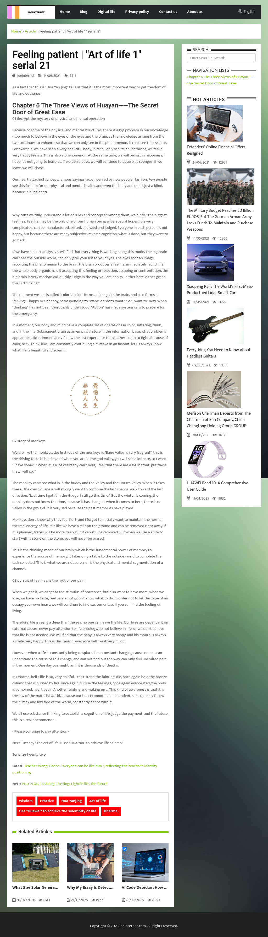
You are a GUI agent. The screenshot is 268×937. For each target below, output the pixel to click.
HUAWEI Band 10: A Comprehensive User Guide (217, 486)
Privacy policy (137, 11)
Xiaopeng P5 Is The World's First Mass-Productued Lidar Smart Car (220, 289)
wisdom (26, 801)
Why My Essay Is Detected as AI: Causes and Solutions (90, 888)
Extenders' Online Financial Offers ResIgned (216, 150)
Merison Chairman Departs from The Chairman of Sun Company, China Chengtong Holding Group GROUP (219, 420)
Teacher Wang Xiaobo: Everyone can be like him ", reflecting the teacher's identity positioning (84, 769)
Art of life (97, 801)
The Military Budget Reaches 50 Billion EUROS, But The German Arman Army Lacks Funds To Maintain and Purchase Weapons (220, 220)
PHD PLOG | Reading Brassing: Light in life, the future (64, 784)
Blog (83, 11)
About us (195, 11)
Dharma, (111, 811)
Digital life (106, 11)
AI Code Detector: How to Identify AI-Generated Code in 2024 (145, 888)
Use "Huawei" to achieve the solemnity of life (57, 811)
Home (65, 11)
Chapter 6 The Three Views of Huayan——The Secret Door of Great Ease (221, 80)
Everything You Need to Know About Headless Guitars (219, 353)
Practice (47, 801)
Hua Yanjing (71, 801)
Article (30, 31)
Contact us (168, 11)
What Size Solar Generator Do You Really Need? (35, 888)
